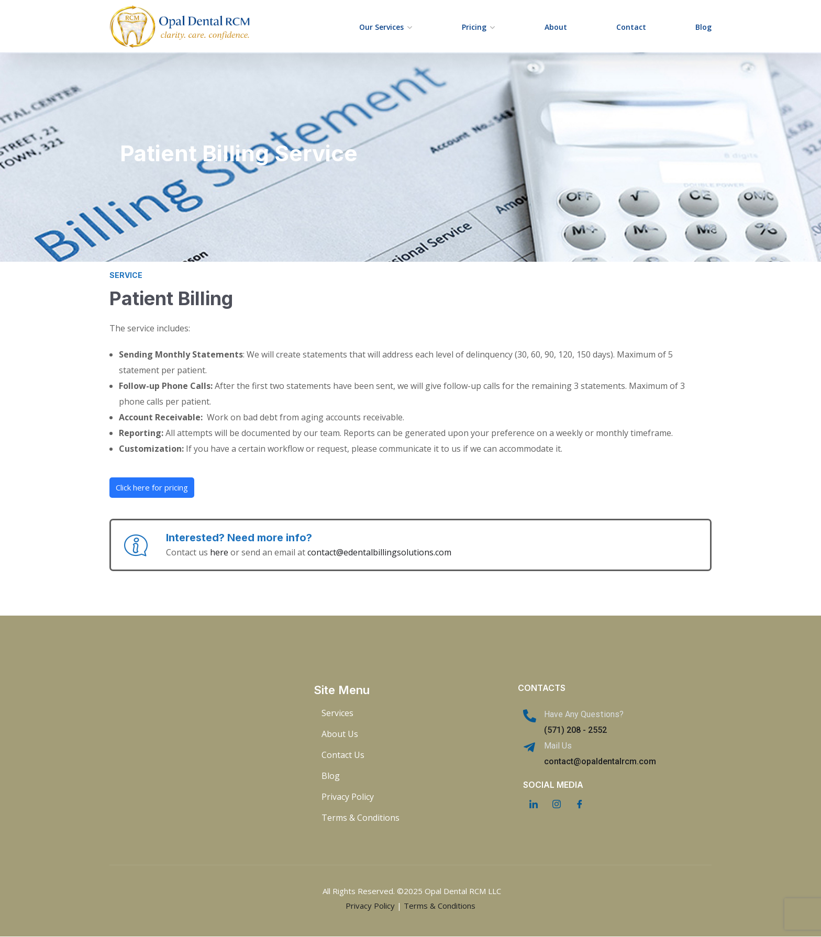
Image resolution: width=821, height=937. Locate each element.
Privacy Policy (370, 905)
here (219, 552)
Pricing (474, 27)
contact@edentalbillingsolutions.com (379, 552)
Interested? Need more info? (239, 537)
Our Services (381, 27)
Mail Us (558, 746)
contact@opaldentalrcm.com (600, 761)
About (556, 27)
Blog (703, 27)
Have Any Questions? (584, 714)
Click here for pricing (152, 487)
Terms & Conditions (439, 905)
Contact (631, 27)
